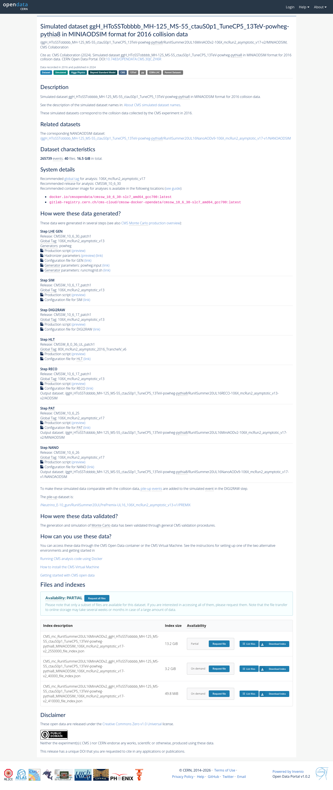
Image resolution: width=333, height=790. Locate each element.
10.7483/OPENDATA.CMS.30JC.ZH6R (133, 59)
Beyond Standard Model (103, 72)
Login (290, 7)
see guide (173, 188)
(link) (99, 255)
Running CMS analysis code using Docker (71, 558)
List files (249, 643)
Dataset (46, 72)
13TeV (133, 72)
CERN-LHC (154, 72)
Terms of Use (224, 770)
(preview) (78, 250)
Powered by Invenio (288, 771)
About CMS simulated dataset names (152, 105)
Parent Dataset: (173, 72)
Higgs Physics (78, 72)
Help (200, 776)
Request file (219, 644)
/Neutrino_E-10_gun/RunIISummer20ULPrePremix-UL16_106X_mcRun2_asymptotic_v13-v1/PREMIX (115, 505)
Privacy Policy (182, 776)
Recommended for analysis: (69, 178)
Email (241, 776)
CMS (123, 72)
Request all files (97, 598)
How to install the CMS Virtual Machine (69, 567)
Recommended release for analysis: (67, 183)
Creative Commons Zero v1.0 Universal (132, 724)
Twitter (228, 776)
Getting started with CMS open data (67, 575)
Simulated (60, 72)
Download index (272, 644)
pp (142, 72)
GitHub (213, 776)
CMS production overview (150, 223)
